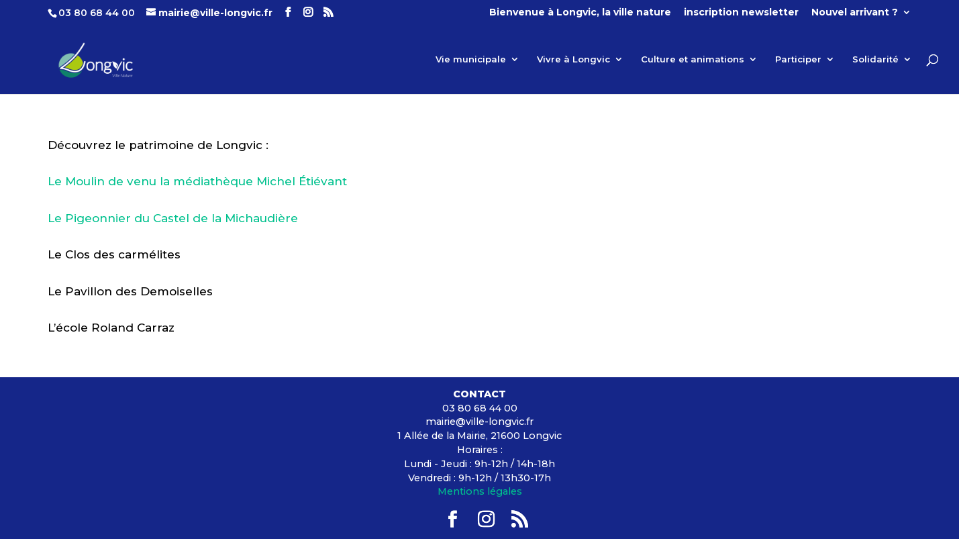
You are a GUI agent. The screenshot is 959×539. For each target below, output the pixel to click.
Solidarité (875, 59)
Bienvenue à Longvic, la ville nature (580, 12)
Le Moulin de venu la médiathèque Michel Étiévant (197, 181)
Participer (798, 59)
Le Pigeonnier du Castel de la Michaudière (173, 218)
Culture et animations (692, 59)
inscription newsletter (741, 12)
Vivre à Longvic (573, 59)
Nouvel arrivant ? (854, 12)
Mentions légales (480, 491)
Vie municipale (471, 59)
